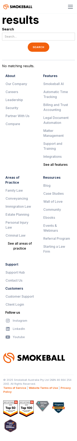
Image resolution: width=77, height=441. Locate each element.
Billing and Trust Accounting (55, 107)
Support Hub (15, 272)
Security (12, 108)
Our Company (16, 84)
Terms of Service (14, 387)
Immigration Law (18, 206)
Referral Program (56, 238)
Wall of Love (53, 201)
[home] (17, 6)
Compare (13, 124)
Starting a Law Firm (54, 248)
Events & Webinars (50, 228)
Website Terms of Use (43, 387)
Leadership (14, 100)
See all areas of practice (20, 245)
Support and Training (52, 146)
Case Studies (53, 193)
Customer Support (20, 296)
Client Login (15, 304)
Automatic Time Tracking (55, 94)
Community (52, 209)
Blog (47, 185)
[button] (70, 7)
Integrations (52, 156)
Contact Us (14, 280)
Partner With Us (17, 116)
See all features (55, 164)
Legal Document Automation (56, 120)
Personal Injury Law (17, 224)
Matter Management (53, 133)
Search (8, 29)
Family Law (14, 190)
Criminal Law (15, 235)
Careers (12, 92)
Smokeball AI (53, 84)
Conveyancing (17, 198)
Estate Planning (17, 214)
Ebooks (49, 217)
